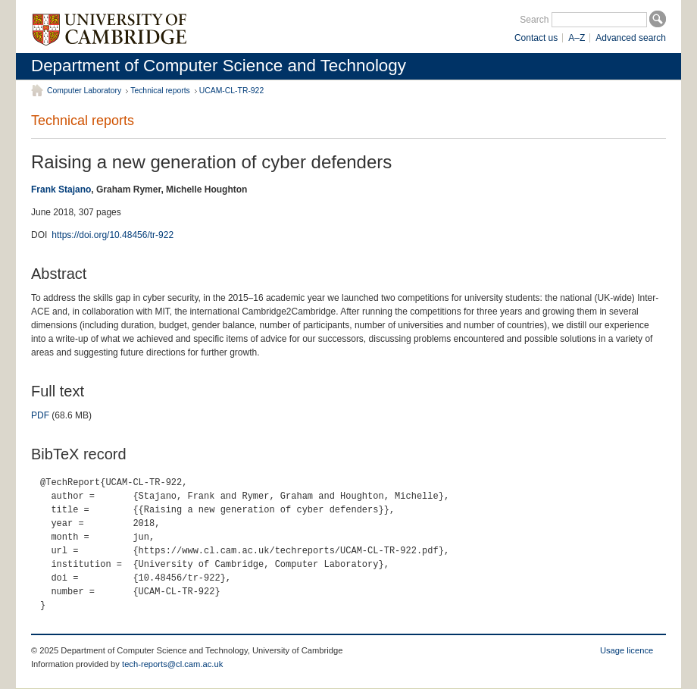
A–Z (576, 38)
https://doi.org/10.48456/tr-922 (112, 235)
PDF (40, 415)
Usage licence (626, 650)
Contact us (536, 38)
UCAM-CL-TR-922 (231, 90)
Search (534, 19)
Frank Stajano (61, 189)
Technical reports (160, 90)
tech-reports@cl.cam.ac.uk (172, 664)
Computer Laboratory (84, 90)
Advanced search (630, 38)
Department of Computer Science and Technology (218, 65)
